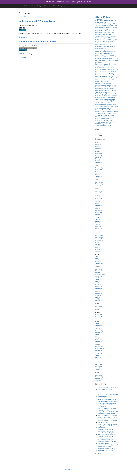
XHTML (34, 48)
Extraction (109, 58)
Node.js (101, 88)
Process (108, 95)
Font (116, 60)
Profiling (113, 95)
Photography (61, 6)
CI (112, 39)
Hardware (108, 66)
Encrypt (112, 55)
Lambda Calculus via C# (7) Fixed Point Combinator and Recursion (107, 433)
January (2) (98, 148)
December (31, 17)
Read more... (23, 37)
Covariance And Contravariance (104, 51)
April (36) (97, 224)
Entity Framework (100, 57)
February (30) (99, 286)
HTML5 (25, 48)
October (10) (98, 214)
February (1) (98, 146)
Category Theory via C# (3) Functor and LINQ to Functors (107, 421)
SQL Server (114, 101)
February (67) (99, 300)
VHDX (109, 108)
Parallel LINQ (109, 94)
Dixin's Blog (30, 5)
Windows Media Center (101, 118)
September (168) (100, 352)
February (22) (99, 228)
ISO (96, 71)
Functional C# (99, 62)
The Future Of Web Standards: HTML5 (38, 41)
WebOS (104, 113)
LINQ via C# (47, 6)
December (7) (99, 314)
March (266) (98, 339)
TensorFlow (109, 104)
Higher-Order (99, 67)
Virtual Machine (109, 110)
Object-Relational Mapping (102, 90)
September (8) (99, 240)
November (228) (99, 348)
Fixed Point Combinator (108, 60)
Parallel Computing (100, 94)
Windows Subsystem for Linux (103, 120)
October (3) (98, 378)
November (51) (99, 293)
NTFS (105, 88)
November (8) (99, 155)
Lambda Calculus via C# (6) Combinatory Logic (105, 437)
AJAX (114, 20)
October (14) (98, 350)
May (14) (97, 223)
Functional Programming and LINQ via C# (107, 391)
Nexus (97, 88)
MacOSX (97, 81)
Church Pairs (108, 39)
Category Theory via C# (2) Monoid (107, 424)
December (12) (99, 182)
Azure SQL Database (111, 27)
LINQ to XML (106, 78)
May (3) (97, 200)
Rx (114, 97)
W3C (20, 54)
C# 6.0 (109, 32)
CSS (114, 51)
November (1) (99, 366)
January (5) (98, 205)
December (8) (99, 153)
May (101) (98, 281)
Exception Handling (100, 58)
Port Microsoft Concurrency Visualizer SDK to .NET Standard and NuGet (108, 398)
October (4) (98, 332)
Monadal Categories (100, 85)
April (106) (98, 283)
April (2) (97, 201)
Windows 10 (104, 115)
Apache (105, 22)
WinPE (107, 122)
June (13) (98, 246)
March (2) (98, 144)
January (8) (98, 325)
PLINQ (97, 95)
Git (100, 66)
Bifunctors (101, 30)
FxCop (97, 66)
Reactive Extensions (101, 97)
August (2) (98, 185)
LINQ (111, 73)
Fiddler (116, 58)
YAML (104, 125)
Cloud (97, 41)
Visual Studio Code (108, 111)
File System (98, 60)
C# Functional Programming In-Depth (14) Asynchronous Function (108, 388)
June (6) (97, 334)
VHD (106, 108)
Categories (109, 34)
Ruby (111, 97)
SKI (111, 99)
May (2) (97, 258)
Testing (114, 104)
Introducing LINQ (110, 69)
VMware (116, 111)
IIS (105, 69)
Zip (110, 125)
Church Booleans (111, 36)
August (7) (98, 242)
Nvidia (112, 88)
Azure (104, 27)
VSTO (97, 113)
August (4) (98, 217)
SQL (113, 99)
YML (108, 125)
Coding (39, 6)
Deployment (106, 53)
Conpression (111, 46)
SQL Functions (106, 101)
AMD (96, 22)
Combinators (109, 43)
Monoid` (102, 87)
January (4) (98, 230)
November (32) (99, 271)
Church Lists (108, 37)
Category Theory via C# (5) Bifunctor (108, 415)
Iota (117, 69)
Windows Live (99, 117)
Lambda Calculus (104, 74)
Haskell (113, 66)
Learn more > (87, 2)
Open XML (107, 92)
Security (102, 99)
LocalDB (111, 80)
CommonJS (109, 44)
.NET (20, 27)
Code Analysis (103, 41)
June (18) (98, 221)
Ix (109, 71)
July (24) (97, 244)
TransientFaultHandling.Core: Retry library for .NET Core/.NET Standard (107, 402)
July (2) (97, 256)
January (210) (99, 263)
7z (109, 20)
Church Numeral (99, 39)
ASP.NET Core (105, 25)
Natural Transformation (111, 87)
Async (97, 27)
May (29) (97, 247)
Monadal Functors (111, 85)
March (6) (98, 284)
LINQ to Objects (108, 76)
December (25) (99, 346)
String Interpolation (100, 104)
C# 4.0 (101, 32)
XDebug (101, 124)
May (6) (97, 336)
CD (106, 36)
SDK (116, 97)
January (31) (98, 288)
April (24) (97, 337)
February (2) (98, 359)
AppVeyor (109, 24)
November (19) (99, 316)
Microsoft (22, 5)
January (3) (98, 162)
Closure (116, 39)
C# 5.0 (105, 32)
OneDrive (101, 92)
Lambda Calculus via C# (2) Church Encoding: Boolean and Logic (107, 449)
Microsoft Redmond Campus (103, 83)
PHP (115, 94)
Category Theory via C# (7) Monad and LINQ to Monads (107, 409)
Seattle (97, 99)
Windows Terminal (100, 122)
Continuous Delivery (100, 48)
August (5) (98, 295)
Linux (107, 80)
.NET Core (105, 17)
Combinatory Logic (100, 44)
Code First (110, 41)
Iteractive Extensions (103, 71)
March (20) (98, 261)
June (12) (98, 279)
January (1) (98, 341)
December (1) (99, 198)
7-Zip (111, 20)
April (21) (97, 260)
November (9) (99, 169)
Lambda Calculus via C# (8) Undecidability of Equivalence (106, 430)
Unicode (97, 108)
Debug (101, 53)
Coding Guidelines (100, 43)
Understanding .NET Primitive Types (37, 21)
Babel (97, 30)
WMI (111, 122)
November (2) (99, 191)
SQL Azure (98, 101)
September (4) (99, 216)
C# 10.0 (110, 30)
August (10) (98, 353)
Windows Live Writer (108, 117)
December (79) (99, 269)
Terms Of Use (68, 469)
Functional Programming (103, 64)
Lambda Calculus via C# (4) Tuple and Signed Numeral (107, 442)
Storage (113, 103)
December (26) (99, 235)
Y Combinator (99, 125)
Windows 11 (111, 115)
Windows (97, 115)
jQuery (97, 74)
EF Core (107, 55)
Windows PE (111, 118)
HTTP (112, 67)
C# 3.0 (97, 32)
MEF (102, 81)
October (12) (98, 272)
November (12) (99, 237)
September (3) (99, 380)
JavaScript (113, 71)
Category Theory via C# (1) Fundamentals (105, 426)
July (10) (97, 219)
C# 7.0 (113, 32)
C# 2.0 (114, 30)
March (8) (98, 226)
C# (24, 27)
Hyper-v (102, 69)
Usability (102, 108)
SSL (109, 103)
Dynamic (102, 55)
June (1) (97, 355)
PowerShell (102, 95)
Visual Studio (98, 111)
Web (30, 48)
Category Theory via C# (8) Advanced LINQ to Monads (108, 405)
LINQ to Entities (99, 76)
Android (100, 22)
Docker (97, 55)
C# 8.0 (97, 34)
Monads (97, 87)
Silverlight (107, 99)
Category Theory (99, 36)
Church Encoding (100, 37)
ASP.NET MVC (113, 25)
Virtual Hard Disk (100, 110)
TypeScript (106, 106)
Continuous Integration (101, 50)
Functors (114, 64)
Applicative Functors (100, 24)
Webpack (108, 113)
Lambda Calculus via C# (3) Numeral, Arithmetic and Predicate (108, 445)
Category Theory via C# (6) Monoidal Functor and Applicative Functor (108, 412)
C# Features (102, 34)
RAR (116, 95)
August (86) (98, 276)
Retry (108, 97)
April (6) (97, 249)
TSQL (97, 106)
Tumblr (101, 106)
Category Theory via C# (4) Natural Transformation (107, 418)
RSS (54, 6)
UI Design (111, 106)
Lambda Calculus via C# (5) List (106, 439)
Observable (113, 90)
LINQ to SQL (98, 78)
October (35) (98, 239)
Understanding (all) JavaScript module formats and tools (108, 395)
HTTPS (97, 69)
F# (112, 58)
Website (114, 113)
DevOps (112, 53)
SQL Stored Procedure (101, 103)
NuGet (109, 88)
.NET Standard (101, 20)
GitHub (103, 66)
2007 (25, 17)
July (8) (97, 277)
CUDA (97, 53)
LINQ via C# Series (100, 80)
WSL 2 (97, 124)
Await (100, 27)
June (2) (97, 323)
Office (97, 92)
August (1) (98, 157)
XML (110, 124)
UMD (116, 106)
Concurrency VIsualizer (101, 46)
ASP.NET (97, 25)
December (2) (99, 331)
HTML (20, 48)
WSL (114, 122)
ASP (113, 24)
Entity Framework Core (111, 57)
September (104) (100, 274)
